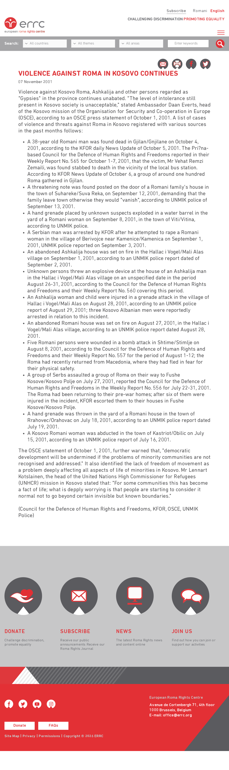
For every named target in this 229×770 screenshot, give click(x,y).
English (217, 11)
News (124, 631)
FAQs (53, 726)
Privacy (29, 736)
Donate (19, 726)
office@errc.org (177, 715)
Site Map (11, 736)
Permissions (49, 736)
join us (182, 631)
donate (14, 631)
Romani (200, 11)
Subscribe (176, 11)
